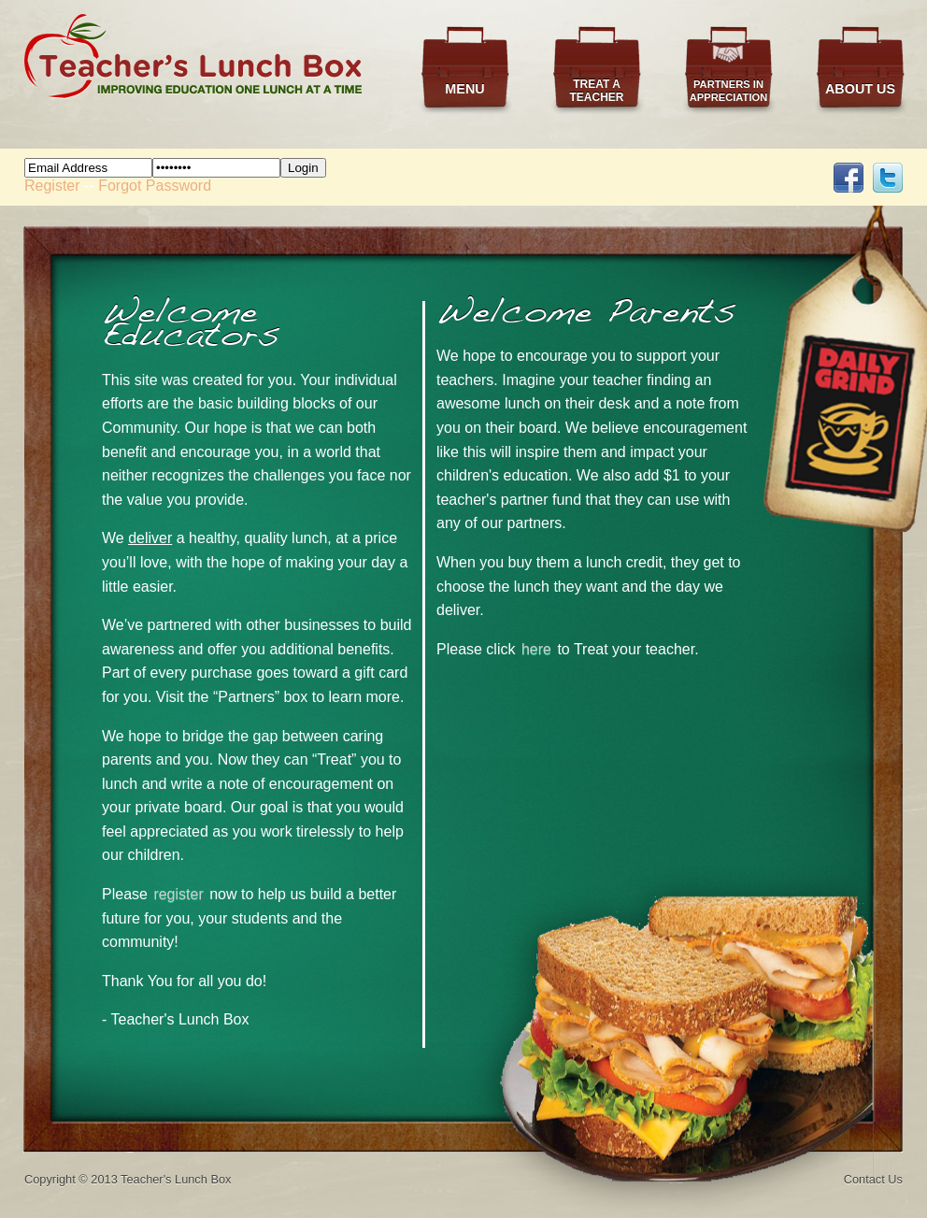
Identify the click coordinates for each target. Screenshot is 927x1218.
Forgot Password (154, 185)
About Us (860, 88)
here (536, 649)
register (178, 894)
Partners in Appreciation (729, 91)
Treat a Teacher (596, 91)
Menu (464, 88)
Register (52, 185)
